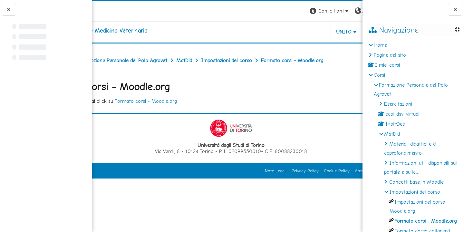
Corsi (379, 75)
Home (380, 45)
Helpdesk (323, 32)
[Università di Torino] (112, 10)
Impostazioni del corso (414, 192)
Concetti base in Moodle (416, 182)
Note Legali (218, 185)
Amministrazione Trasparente (326, 185)
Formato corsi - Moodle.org (195, 115)
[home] (145, 30)
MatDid (392, 134)
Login (351, 11)
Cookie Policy (280, 185)
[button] (273, 11)
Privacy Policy (248, 185)
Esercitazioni (398, 104)
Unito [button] (287, 32)
